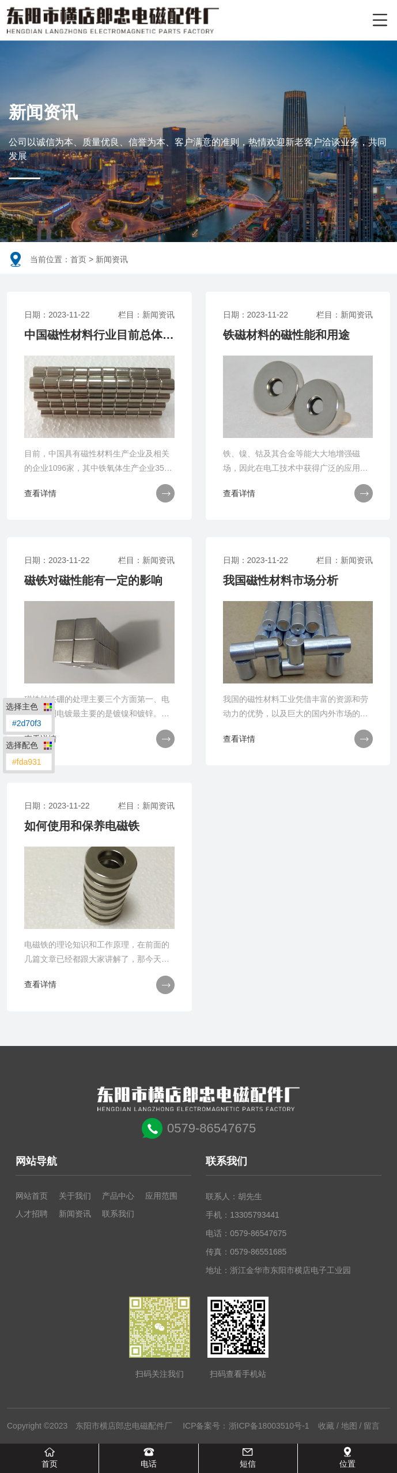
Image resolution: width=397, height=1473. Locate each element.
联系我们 (118, 1214)
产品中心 (118, 1196)
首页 (78, 259)
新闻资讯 (75, 1214)
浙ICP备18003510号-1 (269, 1426)
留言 (372, 1426)
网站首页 (32, 1196)
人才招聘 (32, 1214)
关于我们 (75, 1196)
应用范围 (161, 1196)
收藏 (326, 1426)
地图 (349, 1426)
